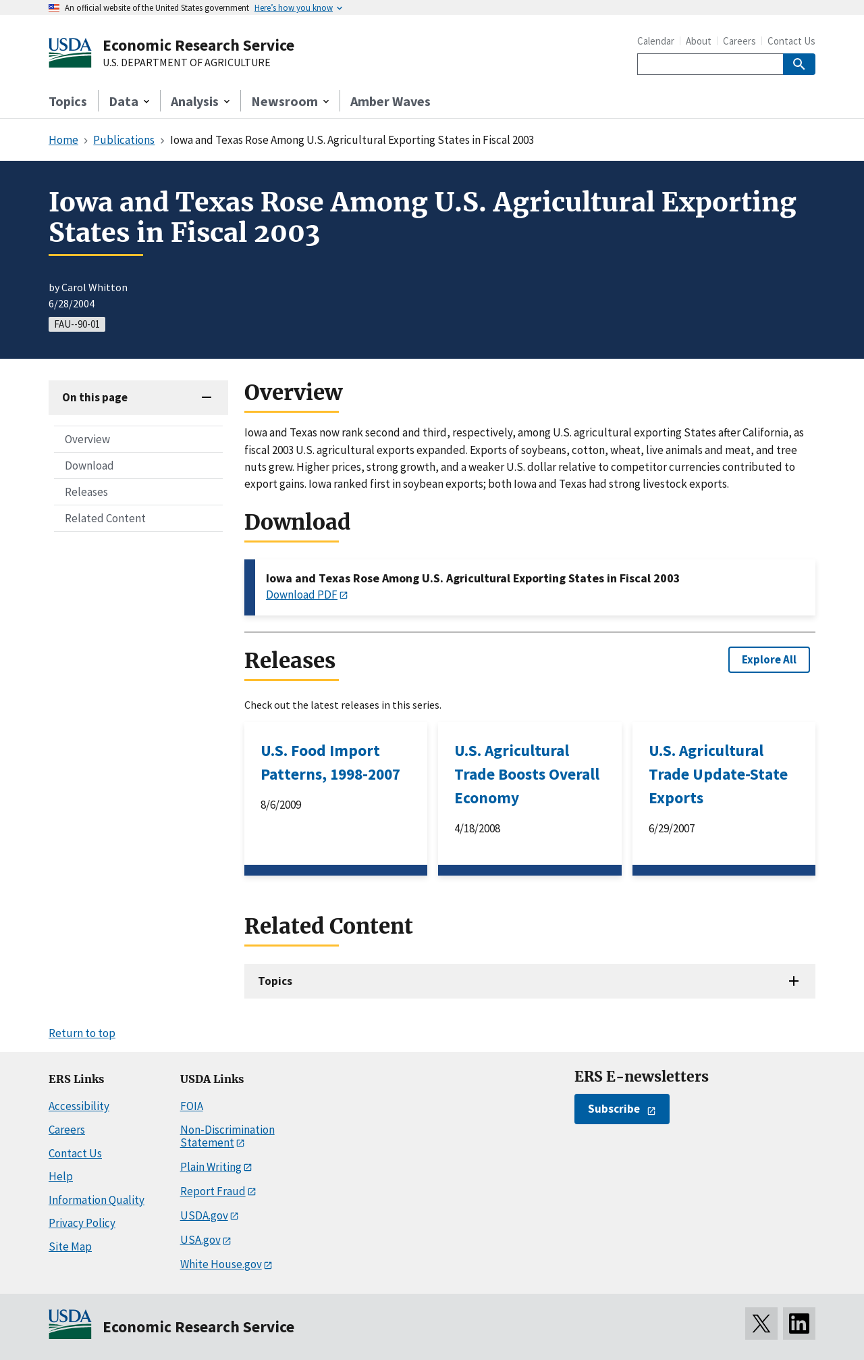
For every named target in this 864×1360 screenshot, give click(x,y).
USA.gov (200, 1239)
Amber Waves (390, 101)
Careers (739, 40)
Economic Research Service (198, 45)
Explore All (769, 659)
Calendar (655, 40)
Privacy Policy (82, 1222)
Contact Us (791, 40)
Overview (87, 439)
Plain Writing (211, 1166)
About (698, 40)
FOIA (191, 1106)
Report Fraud (213, 1191)
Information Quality (96, 1199)
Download (89, 465)
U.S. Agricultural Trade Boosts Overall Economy (526, 773)
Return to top (82, 1033)
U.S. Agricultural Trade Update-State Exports (718, 773)
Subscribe (614, 1108)
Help (61, 1176)
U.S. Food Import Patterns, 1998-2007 (330, 762)
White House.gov (221, 1264)
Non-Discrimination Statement (227, 1136)
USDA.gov (204, 1215)
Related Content (105, 518)
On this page (95, 397)
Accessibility (79, 1106)
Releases (86, 491)
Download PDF (302, 594)
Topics (68, 101)
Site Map (70, 1246)
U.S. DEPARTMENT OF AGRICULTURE (187, 63)
